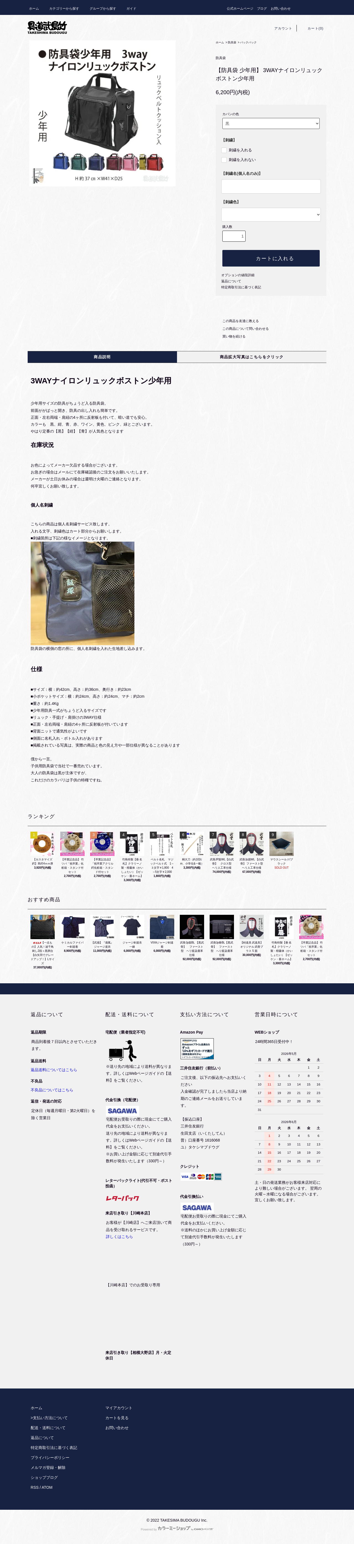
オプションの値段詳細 (237, 275)
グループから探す (99, 8)
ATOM (47, 1487)
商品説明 (102, 357)
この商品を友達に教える (237, 321)
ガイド (128, 8)
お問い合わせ (281, 8)
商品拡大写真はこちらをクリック (252, 357)
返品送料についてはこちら (54, 1070)
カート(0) (312, 28)
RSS (35, 1487)
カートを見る (117, 1418)
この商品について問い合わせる (242, 329)
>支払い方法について (49, 1418)
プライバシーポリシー (50, 1457)
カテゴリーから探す (61, 8)
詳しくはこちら (119, 1236)
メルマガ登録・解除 (48, 1467)
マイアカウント (118, 1408)
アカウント (280, 28)
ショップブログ (44, 1477)
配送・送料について (48, 1428)
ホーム (34, 8)
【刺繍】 (229, 140)
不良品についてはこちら (52, 1090)
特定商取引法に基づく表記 (241, 287)
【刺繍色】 (231, 202)
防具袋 (232, 42)
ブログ (262, 8)
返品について (231, 281)
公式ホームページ (240, 8)
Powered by (177, 1529)
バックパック (248, 42)
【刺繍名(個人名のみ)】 (241, 173)
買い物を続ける (231, 336)
